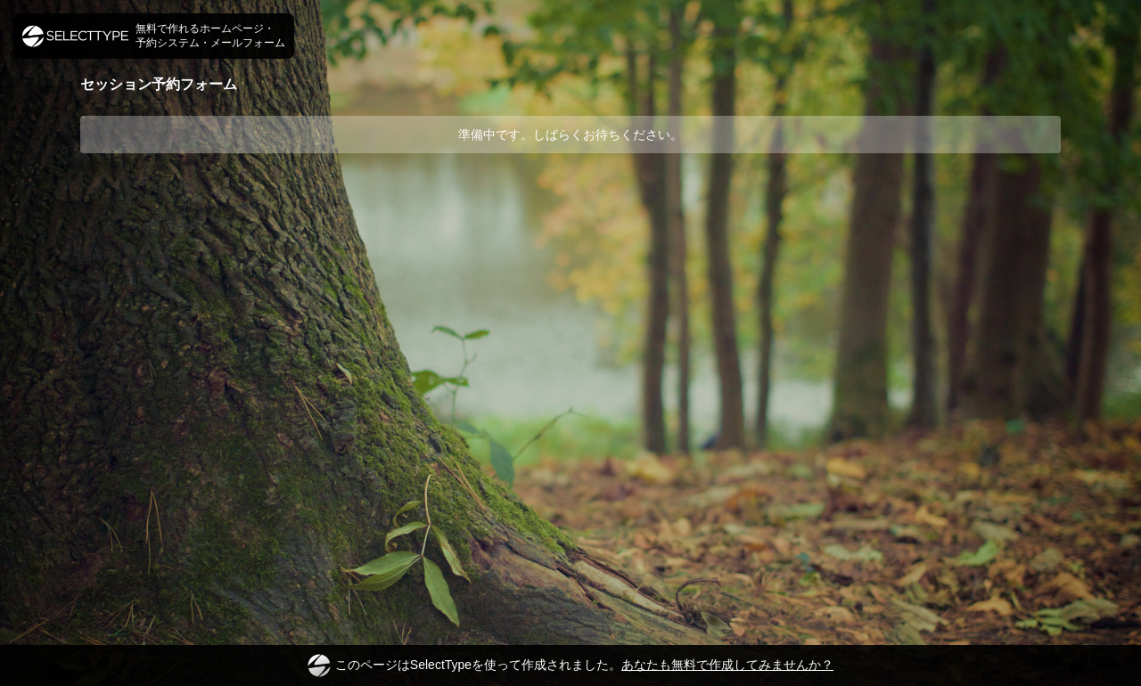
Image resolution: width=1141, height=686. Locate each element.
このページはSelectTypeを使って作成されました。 (570, 665)
